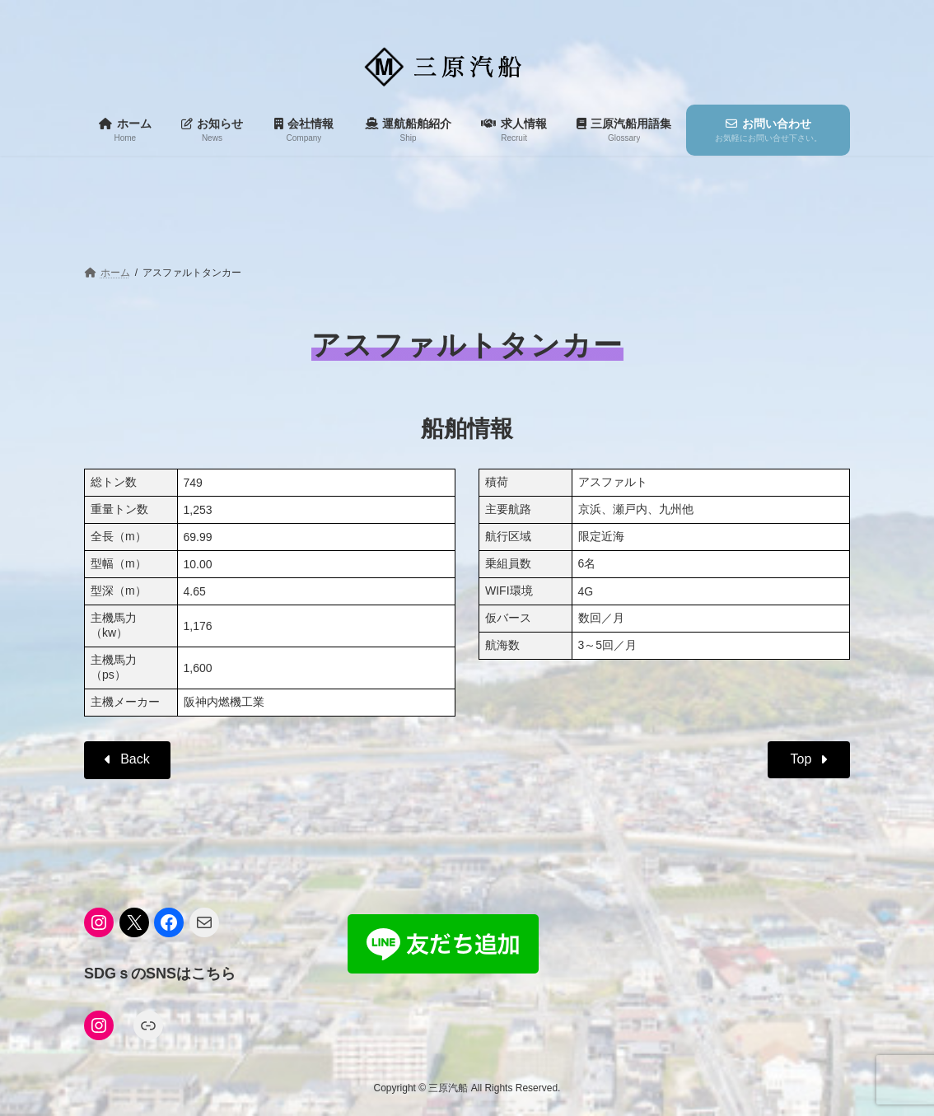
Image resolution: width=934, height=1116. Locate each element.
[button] (127, 760)
